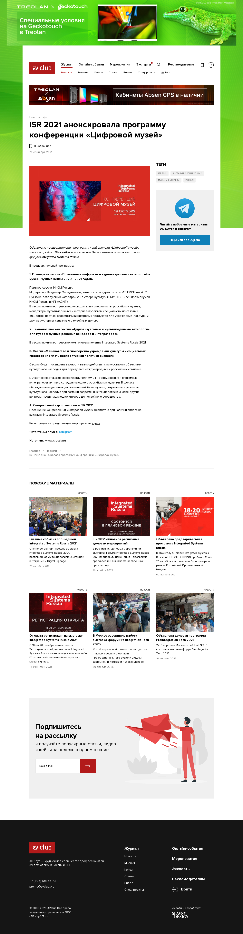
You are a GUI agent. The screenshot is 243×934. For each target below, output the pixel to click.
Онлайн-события (91, 64)
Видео (127, 72)
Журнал (67, 64)
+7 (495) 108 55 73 (42, 881)
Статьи (113, 72)
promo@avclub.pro (41, 887)
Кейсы (98, 72)
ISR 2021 (162, 173)
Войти (186, 889)
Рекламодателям (181, 64)
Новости (66, 72)
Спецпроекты (147, 72)
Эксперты (143, 64)
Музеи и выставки (169, 180)
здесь (96, 423)
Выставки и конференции (187, 173)
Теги (166, 72)
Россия (189, 180)
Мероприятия (120, 64)
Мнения (83, 72)
